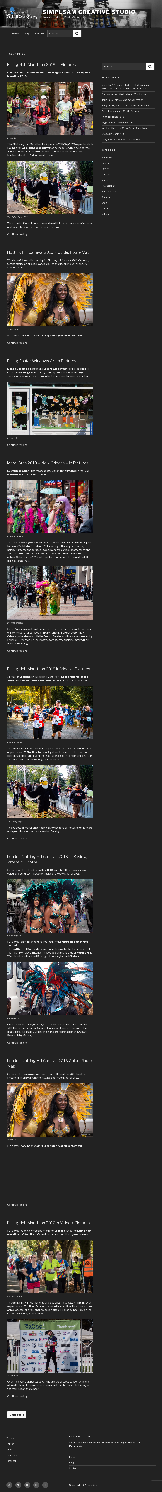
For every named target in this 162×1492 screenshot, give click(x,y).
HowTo (105, 168)
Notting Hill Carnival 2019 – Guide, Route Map (48, 251)
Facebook (11, 1460)
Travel (105, 208)
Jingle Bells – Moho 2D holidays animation (122, 99)
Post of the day (109, 191)
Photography (108, 185)
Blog (26, 33)
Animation (107, 157)
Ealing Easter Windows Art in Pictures (41, 360)
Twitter (10, 1443)
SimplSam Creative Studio (89, 12)
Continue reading (17, 233)
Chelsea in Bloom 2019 (113, 133)
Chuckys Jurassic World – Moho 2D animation (124, 94)
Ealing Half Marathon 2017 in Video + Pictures (48, 1222)
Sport (104, 202)
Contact (39, 33)
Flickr (9, 1449)
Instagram (11, 1454)
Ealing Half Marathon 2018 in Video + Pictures (48, 668)
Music (105, 179)
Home (15, 33)
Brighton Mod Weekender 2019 (117, 122)
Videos (105, 213)
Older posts (16, 1414)
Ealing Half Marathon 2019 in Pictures (41, 64)
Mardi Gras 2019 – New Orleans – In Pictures (47, 462)
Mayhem (106, 174)
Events (105, 162)
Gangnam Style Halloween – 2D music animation (126, 105)
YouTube (10, 1437)
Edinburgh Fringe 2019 (113, 116)
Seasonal (106, 196)
